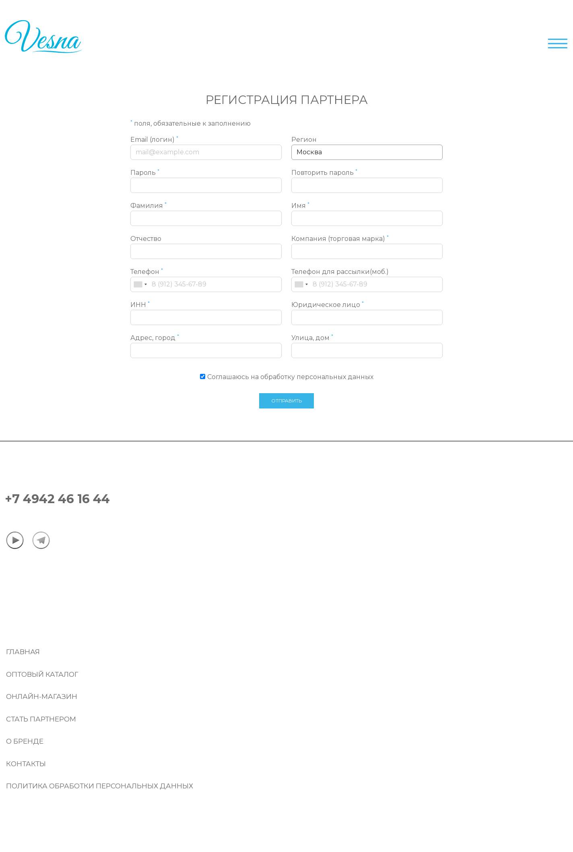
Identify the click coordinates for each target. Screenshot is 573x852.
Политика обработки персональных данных (99, 786)
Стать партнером (41, 719)
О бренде (24, 741)
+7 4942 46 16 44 (57, 498)
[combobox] (140, 284)
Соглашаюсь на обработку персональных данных (290, 377)
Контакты (26, 764)
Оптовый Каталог (42, 674)
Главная (23, 652)
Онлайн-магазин (41, 696)
